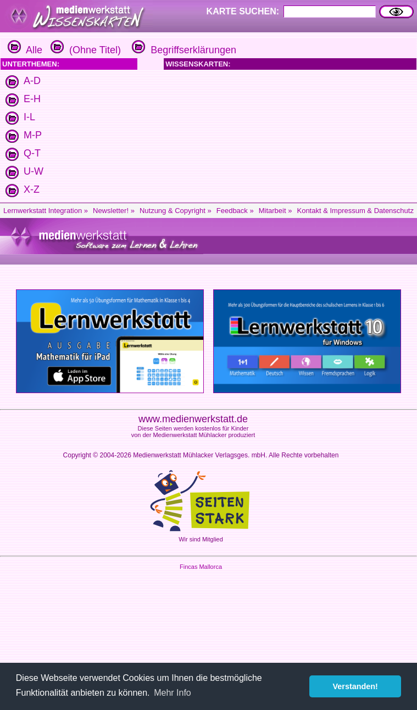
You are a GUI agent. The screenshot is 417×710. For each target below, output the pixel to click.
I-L (29, 116)
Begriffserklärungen (182, 49)
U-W (33, 171)
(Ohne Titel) (84, 49)
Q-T (32, 153)
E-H (32, 98)
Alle (25, 49)
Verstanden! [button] (355, 686)
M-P (33, 135)
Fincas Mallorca (201, 566)
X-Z (32, 189)
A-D (32, 80)
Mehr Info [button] (172, 692)
